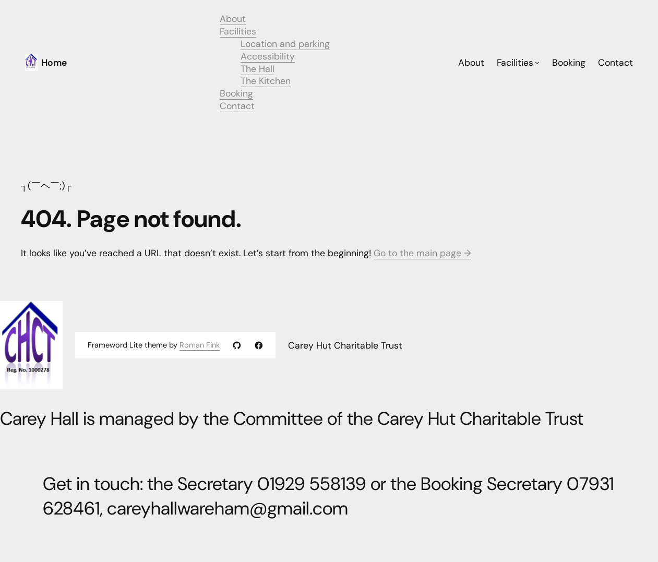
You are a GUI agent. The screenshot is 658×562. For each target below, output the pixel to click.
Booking (236, 93)
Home (54, 62)
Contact (237, 106)
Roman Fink (200, 345)
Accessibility (268, 56)
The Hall (257, 69)
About (233, 19)
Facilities (238, 31)
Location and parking (285, 44)
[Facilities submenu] (537, 62)
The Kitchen (266, 81)
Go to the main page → (422, 253)
